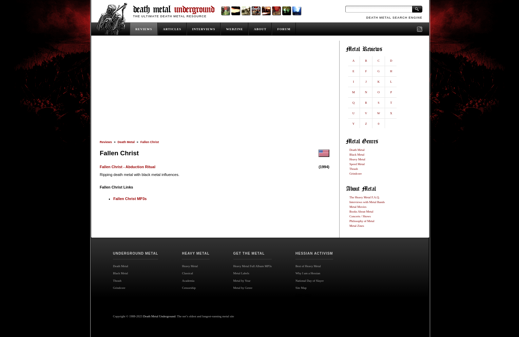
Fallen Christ (149, 142)
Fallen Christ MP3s (130, 199)
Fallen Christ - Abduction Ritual (127, 167)
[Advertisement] (214, 90)
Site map (303, 295)
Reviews (106, 142)
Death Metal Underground (159, 316)
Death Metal (126, 142)
